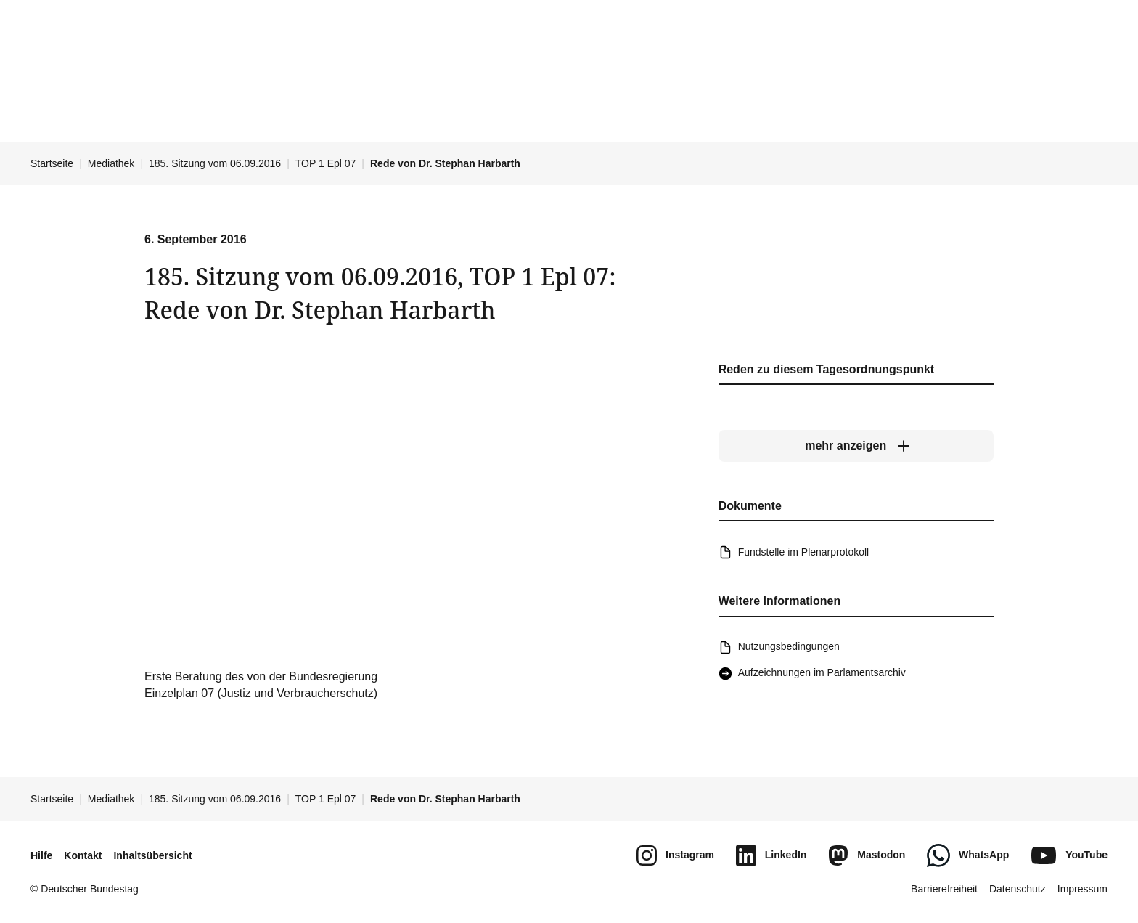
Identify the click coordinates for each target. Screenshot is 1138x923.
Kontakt (83, 855)
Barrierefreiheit (944, 889)
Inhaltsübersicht (152, 855)
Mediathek (111, 163)
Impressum (1082, 889)
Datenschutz (1017, 889)
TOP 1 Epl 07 (325, 163)
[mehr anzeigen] (856, 447)
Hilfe (41, 855)
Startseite (51, 163)
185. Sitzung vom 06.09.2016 (215, 163)
